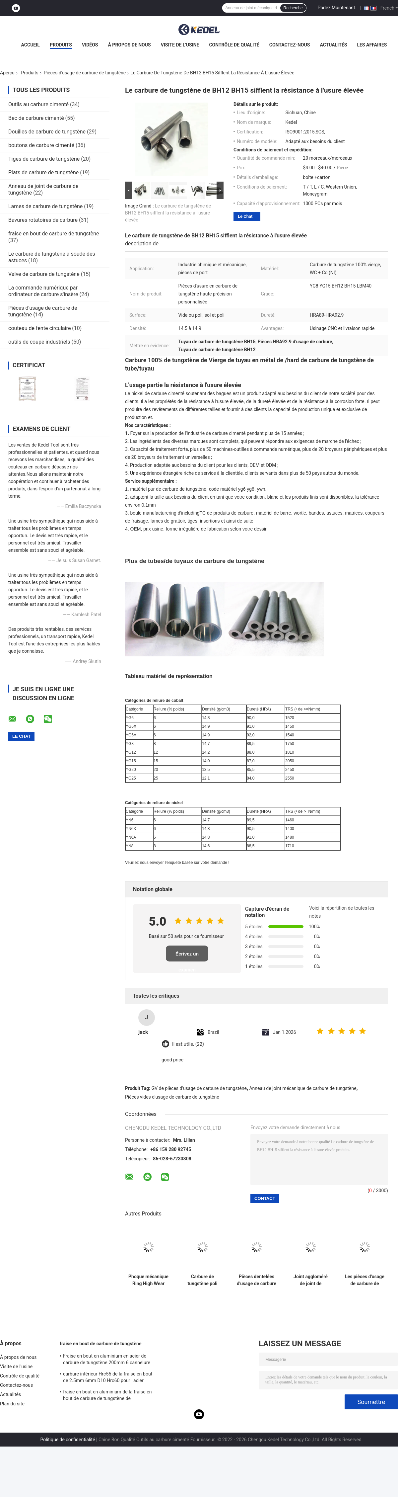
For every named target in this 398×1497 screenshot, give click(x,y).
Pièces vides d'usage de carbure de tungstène (172, 1097)
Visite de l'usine (180, 44)
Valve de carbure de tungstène (44, 274)
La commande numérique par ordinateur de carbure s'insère (43, 291)
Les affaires (372, 44)
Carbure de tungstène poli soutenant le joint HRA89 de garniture (202, 1280)
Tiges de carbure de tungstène (44, 159)
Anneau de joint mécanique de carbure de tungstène (302, 1088)
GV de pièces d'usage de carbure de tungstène (199, 1088)
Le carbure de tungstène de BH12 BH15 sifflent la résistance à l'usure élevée (168, 212)
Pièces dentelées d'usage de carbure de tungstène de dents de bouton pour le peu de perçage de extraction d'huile (256, 1280)
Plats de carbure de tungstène (43, 172)
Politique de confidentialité (67, 1439)
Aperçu (7, 72)
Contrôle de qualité (234, 44)
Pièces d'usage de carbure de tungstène (85, 72)
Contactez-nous (289, 44)
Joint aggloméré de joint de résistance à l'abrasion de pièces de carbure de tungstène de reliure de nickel (310, 1280)
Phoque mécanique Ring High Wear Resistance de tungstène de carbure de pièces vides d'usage (148, 1280)
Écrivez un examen (187, 956)
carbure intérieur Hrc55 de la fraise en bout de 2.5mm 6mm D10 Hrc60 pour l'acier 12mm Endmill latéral (108, 1378)
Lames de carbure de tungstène (45, 206)
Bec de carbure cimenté (36, 118)
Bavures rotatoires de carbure (43, 220)
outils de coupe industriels (39, 342)
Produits (61, 44)
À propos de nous (129, 44)
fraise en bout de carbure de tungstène (53, 233)
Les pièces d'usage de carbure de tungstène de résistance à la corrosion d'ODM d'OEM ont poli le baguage (364, 1280)
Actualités (333, 44)
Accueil (30, 44)
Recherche (293, 8)
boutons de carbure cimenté (41, 145)
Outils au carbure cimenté (38, 104)
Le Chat (245, 216)
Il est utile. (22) (188, 1044)
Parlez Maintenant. (337, 7)
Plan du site (12, 1403)
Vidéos (90, 44)
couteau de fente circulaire (39, 328)
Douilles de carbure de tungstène (47, 131)
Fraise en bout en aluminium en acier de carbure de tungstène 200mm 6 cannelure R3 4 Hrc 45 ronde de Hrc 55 (106, 1360)
